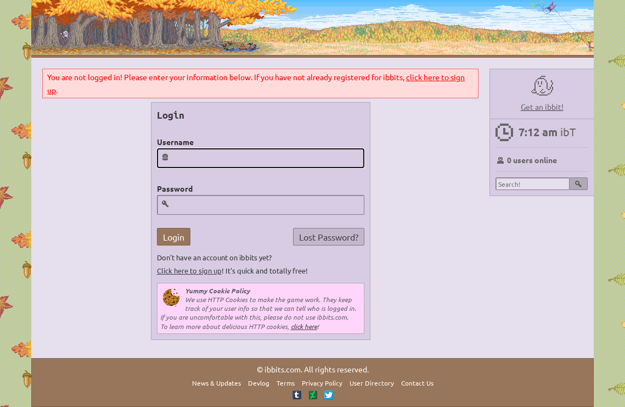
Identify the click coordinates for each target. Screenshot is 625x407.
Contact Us (417, 382)
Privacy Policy (322, 382)
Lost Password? (328, 236)
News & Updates (216, 382)
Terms (286, 382)
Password (175, 188)
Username (175, 142)
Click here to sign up (189, 270)
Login (173, 236)
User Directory (372, 382)
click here (304, 326)
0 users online (532, 160)
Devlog (258, 382)
